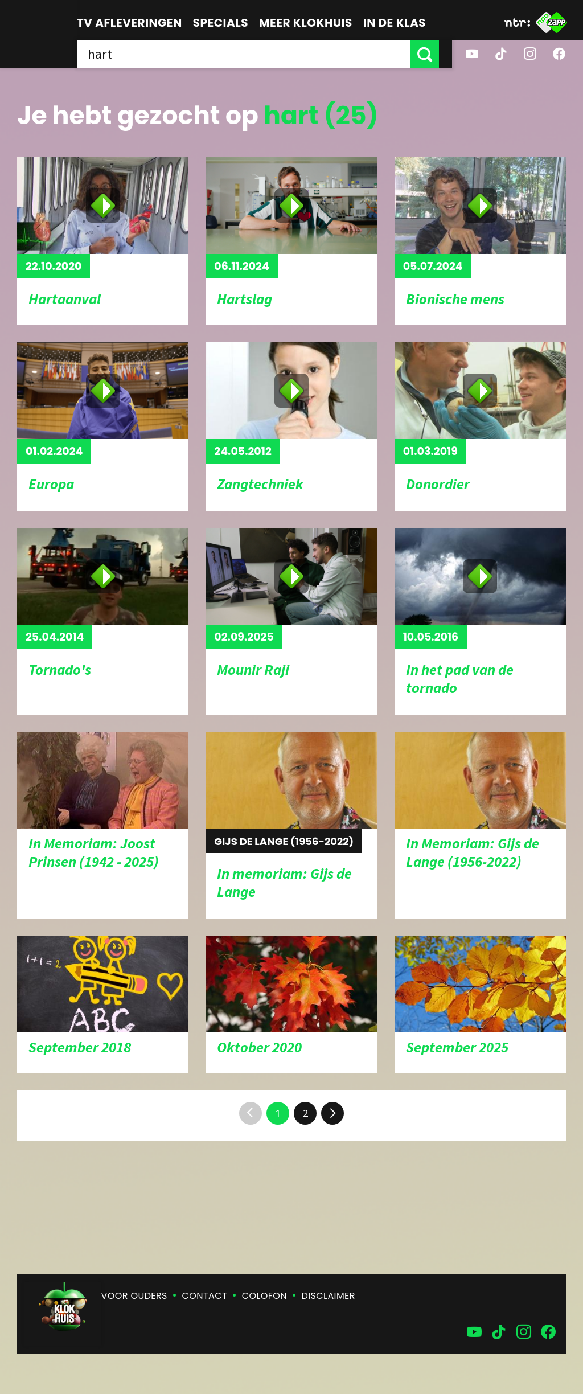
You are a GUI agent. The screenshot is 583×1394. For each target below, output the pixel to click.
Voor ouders (134, 1295)
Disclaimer (328, 1295)
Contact (204, 1295)
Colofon (264, 1295)
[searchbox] (250, 54)
